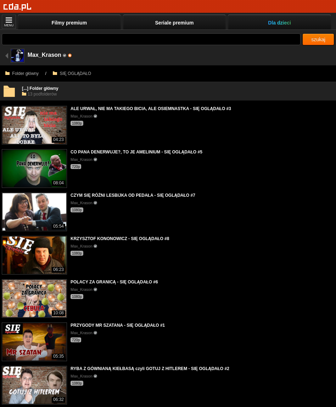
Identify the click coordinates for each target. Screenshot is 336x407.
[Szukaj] (151, 39)
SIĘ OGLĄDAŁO (72, 73)
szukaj (318, 39)
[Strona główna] (18, 6)
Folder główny (22, 73)
